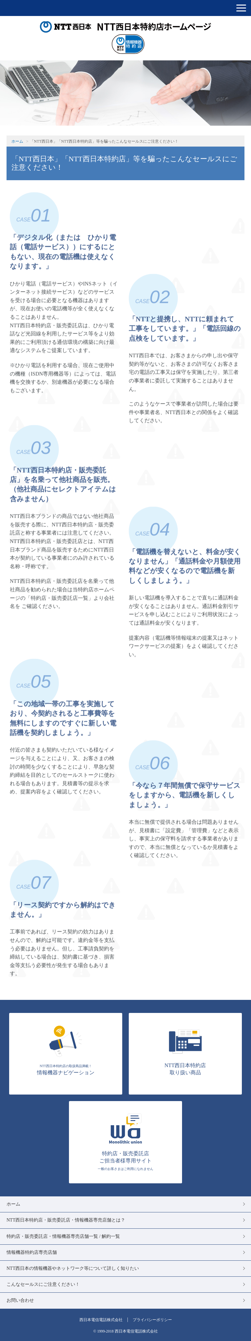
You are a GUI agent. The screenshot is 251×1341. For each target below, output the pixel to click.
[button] (241, 8)
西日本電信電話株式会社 (101, 1319)
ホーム (17, 141)
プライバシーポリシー (152, 1319)
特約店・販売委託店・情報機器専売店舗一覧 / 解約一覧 (63, 1236)
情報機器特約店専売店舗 (32, 1252)
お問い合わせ (20, 1300)
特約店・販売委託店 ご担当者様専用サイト (125, 1141)
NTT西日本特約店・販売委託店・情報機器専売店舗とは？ (66, 1220)
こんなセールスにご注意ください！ (43, 1284)
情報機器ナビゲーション (65, 1049)
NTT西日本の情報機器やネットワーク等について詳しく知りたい (73, 1268)
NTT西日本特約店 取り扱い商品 (185, 1049)
